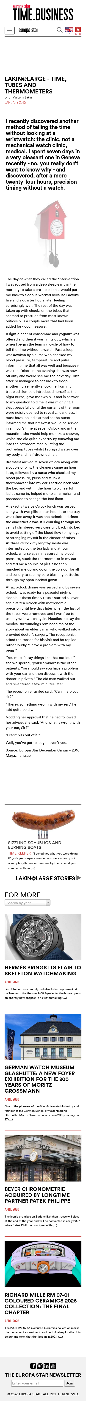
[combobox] (27, 902)
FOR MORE (22, 895)
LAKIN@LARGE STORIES (48, 878)
